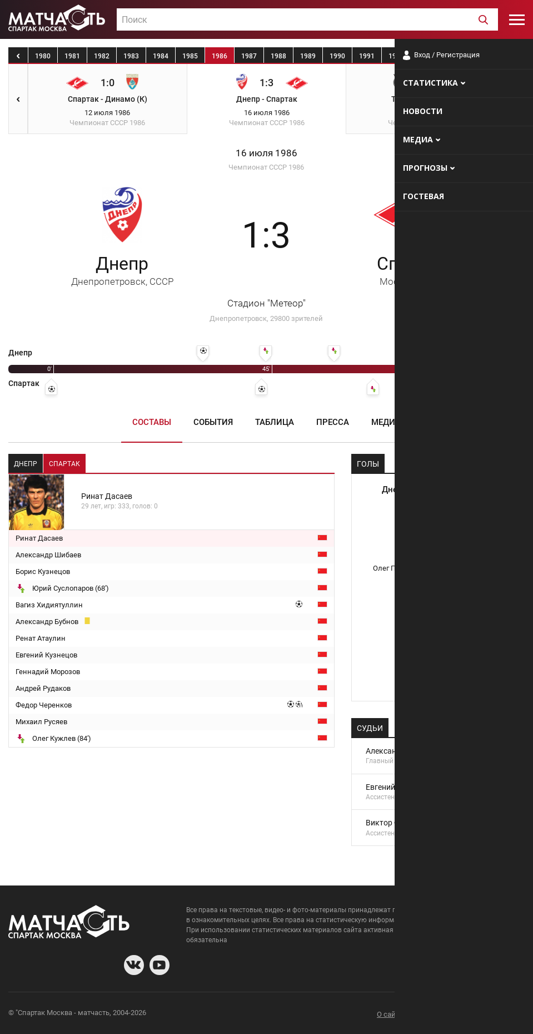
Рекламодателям (495, 1014)
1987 (249, 56)
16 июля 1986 (266, 153)
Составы (151, 422)
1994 (455, 56)
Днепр (122, 270)
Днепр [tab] (25, 464)
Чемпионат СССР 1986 (266, 167)
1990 (337, 56)
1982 (101, 56)
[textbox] (307, 20)
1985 (190, 56)
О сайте (389, 1014)
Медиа (386, 422)
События (213, 422)
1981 (72, 56)
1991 (367, 56)
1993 (426, 56)
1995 (484, 56)
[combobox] (307, 19)
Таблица (274, 422)
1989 (308, 56)
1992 (396, 56)
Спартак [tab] (64, 464)
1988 (278, 56)
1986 (219, 56)
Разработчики (434, 1014)
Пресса (332, 422)
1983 (131, 56)
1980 (43, 56)
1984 (160, 56)
